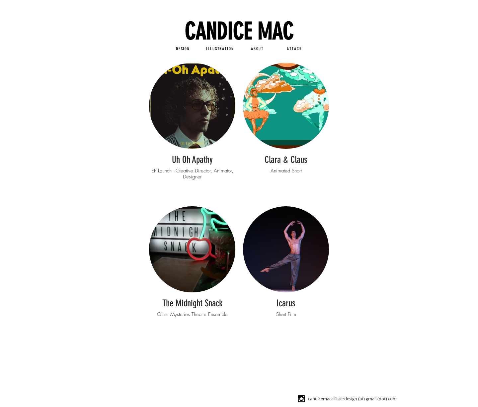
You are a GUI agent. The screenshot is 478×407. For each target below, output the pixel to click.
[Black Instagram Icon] (301, 399)
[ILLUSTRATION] (220, 48)
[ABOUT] (257, 48)
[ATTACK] (294, 48)
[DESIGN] (182, 48)
